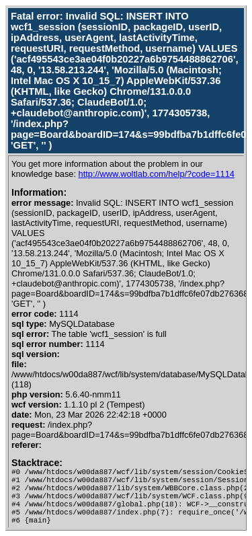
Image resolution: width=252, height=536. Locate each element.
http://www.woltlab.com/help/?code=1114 (157, 174)
